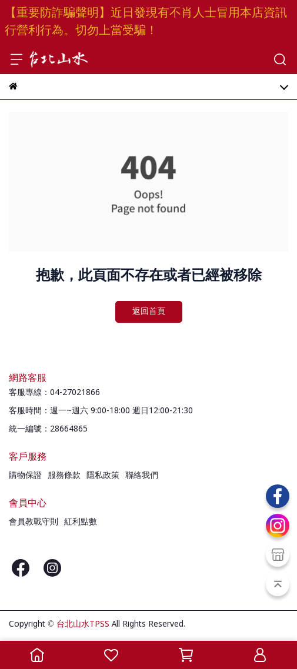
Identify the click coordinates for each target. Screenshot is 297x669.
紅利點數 (80, 522)
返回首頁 (148, 311)
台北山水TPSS (83, 624)
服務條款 (64, 475)
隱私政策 (102, 475)
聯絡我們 (141, 475)
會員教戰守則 (33, 522)
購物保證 (25, 475)
